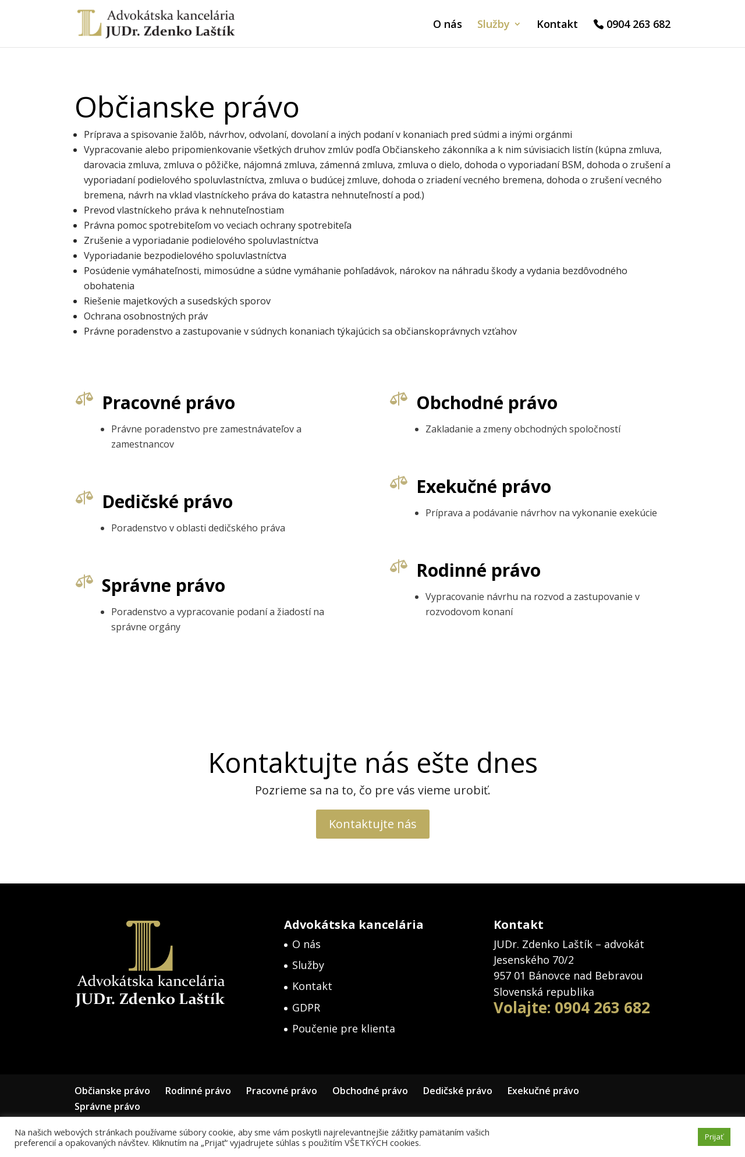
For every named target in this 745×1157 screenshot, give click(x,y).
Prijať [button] (714, 1136)
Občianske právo (112, 1090)
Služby (493, 25)
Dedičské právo (159, 502)
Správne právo (156, 587)
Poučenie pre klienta (343, 1028)
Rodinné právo (470, 572)
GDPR (306, 1007)
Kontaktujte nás (373, 824)
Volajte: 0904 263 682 (572, 1007)
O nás (447, 25)
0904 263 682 (638, 25)
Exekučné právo (475, 487)
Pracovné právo (166, 402)
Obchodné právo (485, 402)
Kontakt (557, 25)
